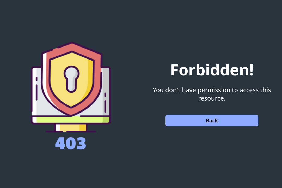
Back (212, 120)
